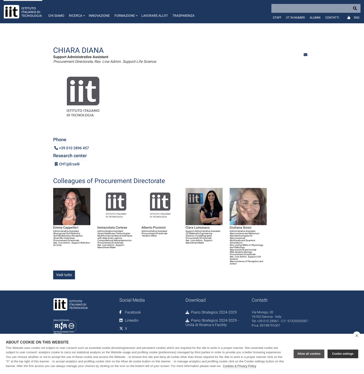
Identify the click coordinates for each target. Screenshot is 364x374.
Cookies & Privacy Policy (239, 366)
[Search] (316, 8)
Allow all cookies (309, 353)
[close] (357, 335)
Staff (277, 17)
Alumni (315, 17)
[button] (76, 11)
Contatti (332, 17)
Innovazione (99, 15)
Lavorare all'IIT (154, 15)
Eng (357, 17)
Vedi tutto (64, 275)
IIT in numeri (295, 17)
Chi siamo (56, 15)
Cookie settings (343, 353)
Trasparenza (183, 15)
